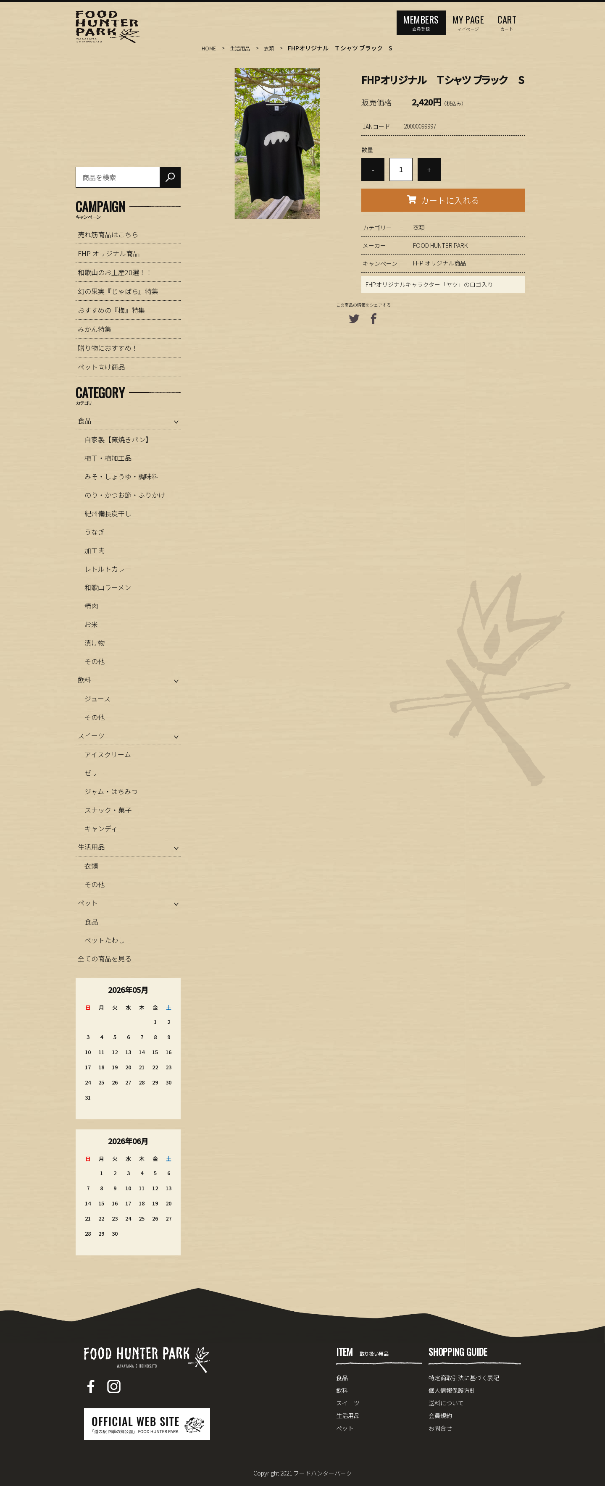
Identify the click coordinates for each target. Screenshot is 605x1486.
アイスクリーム (107, 754)
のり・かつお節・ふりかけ (124, 495)
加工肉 (94, 550)
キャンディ (101, 828)
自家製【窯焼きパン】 (118, 439)
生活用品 (243, 48)
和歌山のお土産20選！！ (115, 272)
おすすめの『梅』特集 (111, 310)
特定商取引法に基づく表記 (464, 1377)
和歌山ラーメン (107, 587)
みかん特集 (94, 329)
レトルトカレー (108, 569)
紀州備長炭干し (108, 513)
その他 (94, 661)
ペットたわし (104, 940)
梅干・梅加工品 (108, 458)
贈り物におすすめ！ (108, 348)
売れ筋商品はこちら (108, 234)
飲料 (84, 680)
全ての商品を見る (105, 958)
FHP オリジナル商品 (439, 263)
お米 (91, 624)
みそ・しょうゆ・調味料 (121, 476)
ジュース (97, 698)
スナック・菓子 (108, 810)
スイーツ (91, 735)
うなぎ (94, 532)
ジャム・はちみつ (111, 791)
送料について (446, 1403)
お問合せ (440, 1428)
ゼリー (94, 773)
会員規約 (440, 1415)
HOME (210, 48)
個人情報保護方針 (452, 1390)
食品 (84, 420)
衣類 (275, 48)
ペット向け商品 (101, 367)
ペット (88, 903)
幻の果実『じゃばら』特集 (118, 291)
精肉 (91, 606)
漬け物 (94, 643)
